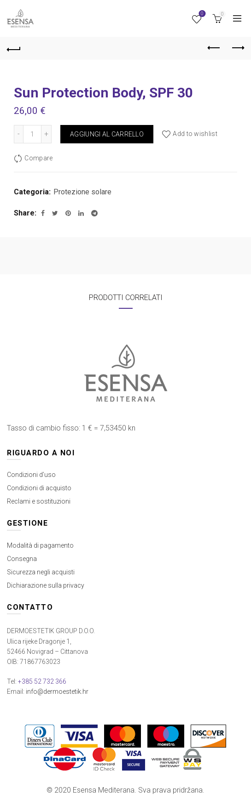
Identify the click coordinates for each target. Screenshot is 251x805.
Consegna (22, 558)
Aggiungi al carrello (107, 134)
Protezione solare (82, 191)
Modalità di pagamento (40, 545)
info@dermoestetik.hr (57, 691)
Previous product (214, 47)
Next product (237, 47)
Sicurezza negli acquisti (41, 572)
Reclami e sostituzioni (38, 501)
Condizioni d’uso (31, 474)
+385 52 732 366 (42, 681)
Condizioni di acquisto (39, 488)
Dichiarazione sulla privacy (45, 585)
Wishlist (201, 14)
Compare (38, 158)
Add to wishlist (195, 133)
